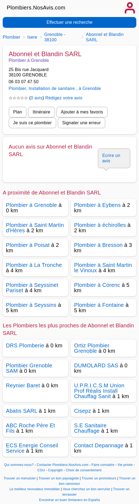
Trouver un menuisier (20, 478)
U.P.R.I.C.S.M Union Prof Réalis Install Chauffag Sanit (99, 390)
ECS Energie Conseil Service (32, 448)
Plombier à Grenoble (31, 205)
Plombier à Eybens (97, 205)
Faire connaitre (103, 465)
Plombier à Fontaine (99, 305)
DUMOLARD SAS (96, 365)
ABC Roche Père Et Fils (30, 428)
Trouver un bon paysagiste (59, 478)
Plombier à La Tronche (34, 265)
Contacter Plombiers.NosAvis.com (62, 465)
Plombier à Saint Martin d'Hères (35, 227)
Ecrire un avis (111, 158)
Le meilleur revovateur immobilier (35, 489)
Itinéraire (41, 112)
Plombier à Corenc (97, 285)
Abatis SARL (21, 411)
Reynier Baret (23, 385)
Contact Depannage (98, 445)
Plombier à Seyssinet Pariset (32, 287)
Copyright (56, 470)
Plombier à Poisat (28, 245)
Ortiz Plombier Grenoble (91, 348)
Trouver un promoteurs (99, 478)
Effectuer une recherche (69, 22)
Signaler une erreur (81, 122)
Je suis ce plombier (32, 122)
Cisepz (82, 411)
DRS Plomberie (25, 345)
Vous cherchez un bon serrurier (87, 489)
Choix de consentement (84, 470)
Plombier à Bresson (98, 245)
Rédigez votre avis (63, 98)
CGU (41, 470)
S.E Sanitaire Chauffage (90, 428)
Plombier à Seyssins (31, 305)
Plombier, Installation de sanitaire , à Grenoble (55, 88)
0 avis (37, 98)
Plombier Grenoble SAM (29, 368)
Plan (17, 112)
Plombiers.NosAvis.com (36, 8)
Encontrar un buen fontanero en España (69, 500)
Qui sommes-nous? (19, 465)
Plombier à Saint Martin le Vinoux (103, 267)
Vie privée (125, 465)
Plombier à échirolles (100, 225)
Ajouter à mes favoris (82, 112)
